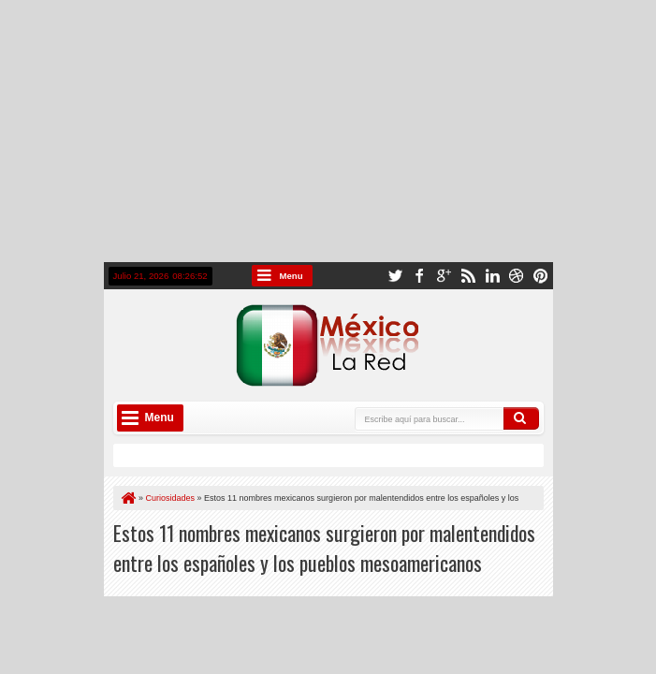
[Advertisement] (328, 131)
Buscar (521, 418)
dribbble (516, 275)
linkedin (492, 275)
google (443, 275)
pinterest (541, 275)
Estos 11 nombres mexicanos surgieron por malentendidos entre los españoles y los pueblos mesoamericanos (324, 548)
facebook (419, 275)
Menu (291, 276)
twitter (395, 275)
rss (468, 275)
